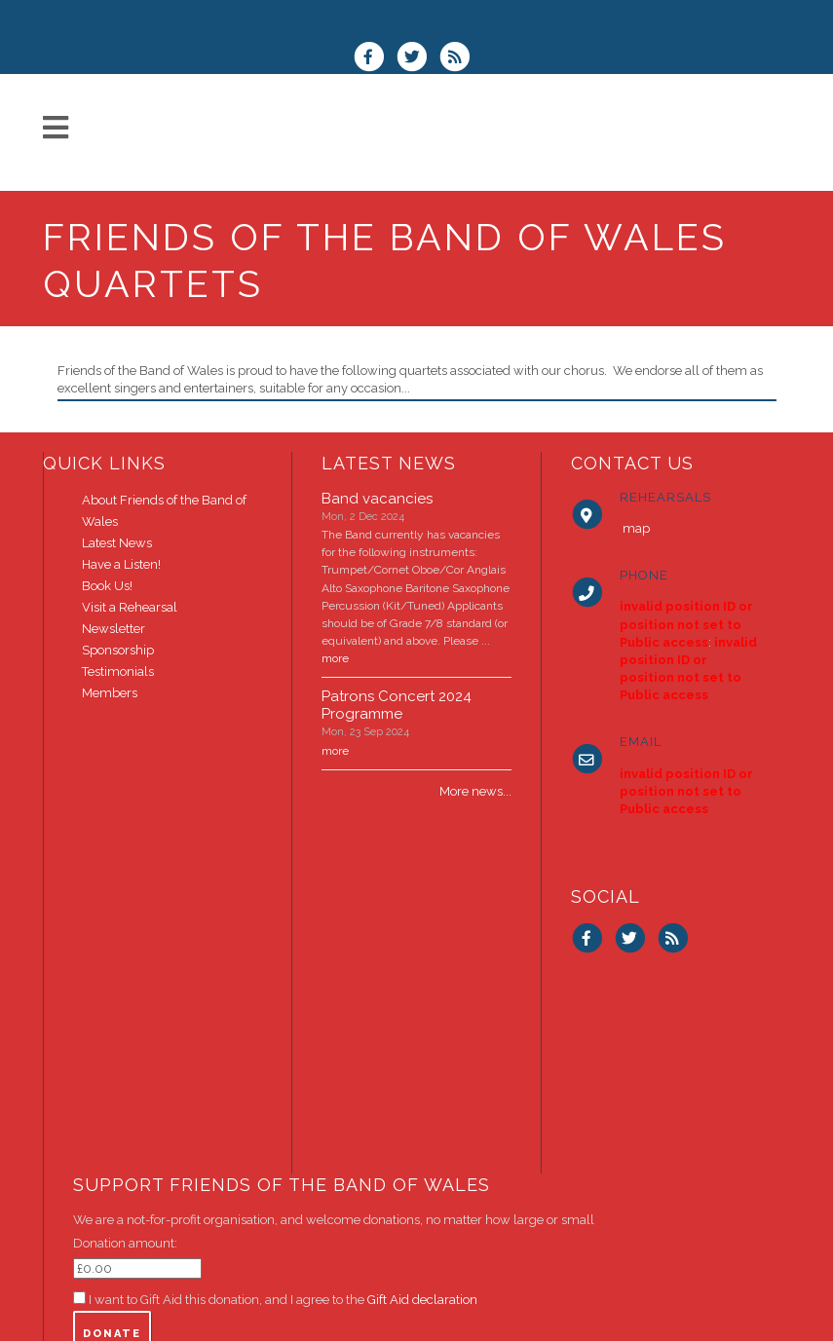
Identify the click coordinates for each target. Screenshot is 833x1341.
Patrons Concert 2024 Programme (397, 705)
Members (109, 693)
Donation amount (123, 1243)
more (335, 658)
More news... (475, 791)
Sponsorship (118, 650)
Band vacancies (377, 498)
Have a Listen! (121, 564)
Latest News (117, 543)
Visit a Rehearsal (129, 607)
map (636, 528)
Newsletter (113, 628)
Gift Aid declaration (422, 1299)
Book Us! (107, 585)
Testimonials (118, 671)
